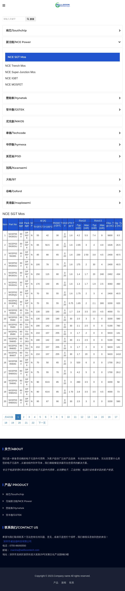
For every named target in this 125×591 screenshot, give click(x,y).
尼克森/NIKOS (15, 121)
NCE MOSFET (14, 84)
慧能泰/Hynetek (16, 98)
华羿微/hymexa (16, 144)
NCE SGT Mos (17, 57)
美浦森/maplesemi (18, 202)
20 (19, 422)
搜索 (30, 19)
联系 (71, 582)
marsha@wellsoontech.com (24, 550)
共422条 (9, 417)
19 (12, 422)
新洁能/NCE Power (18, 42)
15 (102, 417)
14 (95, 417)
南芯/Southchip (16, 30)
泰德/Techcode (16, 133)
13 (88, 417)
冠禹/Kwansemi (16, 167)
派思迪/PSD (13, 156)
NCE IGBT (11, 78)
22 (33, 422)
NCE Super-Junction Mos (20, 72)
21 (26, 422)
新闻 (63, 582)
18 (6, 422)
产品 (56, 582)
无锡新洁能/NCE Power (19, 501)
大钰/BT (11, 179)
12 (82, 417)
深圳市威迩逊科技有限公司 (17, 541)
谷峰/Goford (14, 191)
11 (75, 417)
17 (116, 417)
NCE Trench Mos (15, 65)
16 (109, 417)
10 (68, 417)
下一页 (42, 422)
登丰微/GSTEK (15, 109)
